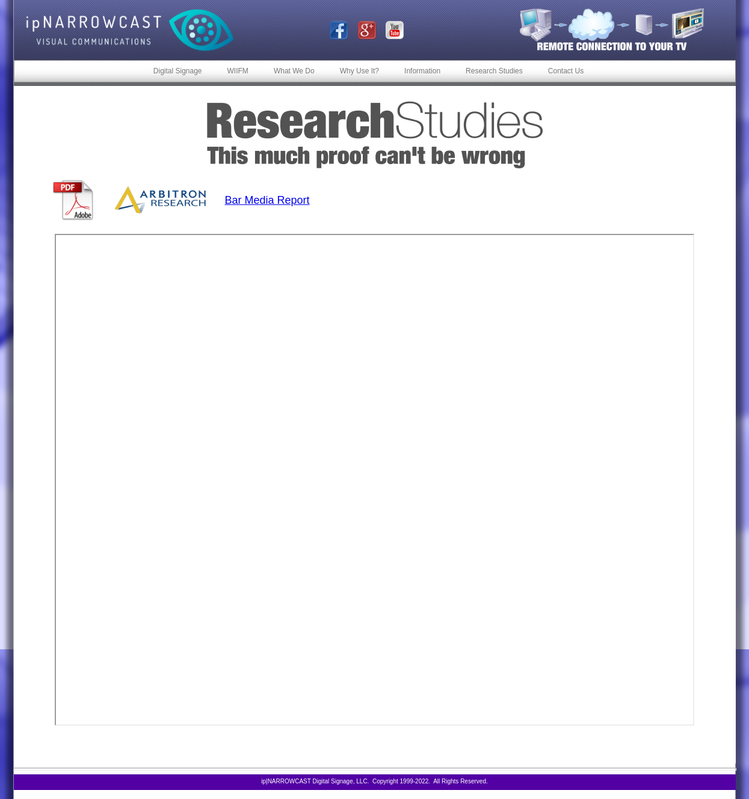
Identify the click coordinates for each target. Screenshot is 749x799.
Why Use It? (359, 71)
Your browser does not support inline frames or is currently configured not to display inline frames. (374, 480)
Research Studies (494, 71)
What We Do (294, 71)
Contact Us (566, 71)
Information (422, 71)
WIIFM (237, 71)
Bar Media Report (267, 200)
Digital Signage (177, 71)
